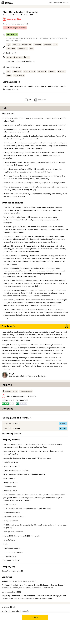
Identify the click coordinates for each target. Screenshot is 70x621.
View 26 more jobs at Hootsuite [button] (15, 611)
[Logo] (7, 2)
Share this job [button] (8, 607)
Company (40, 100)
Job (27, 100)
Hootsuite (32, 12)
